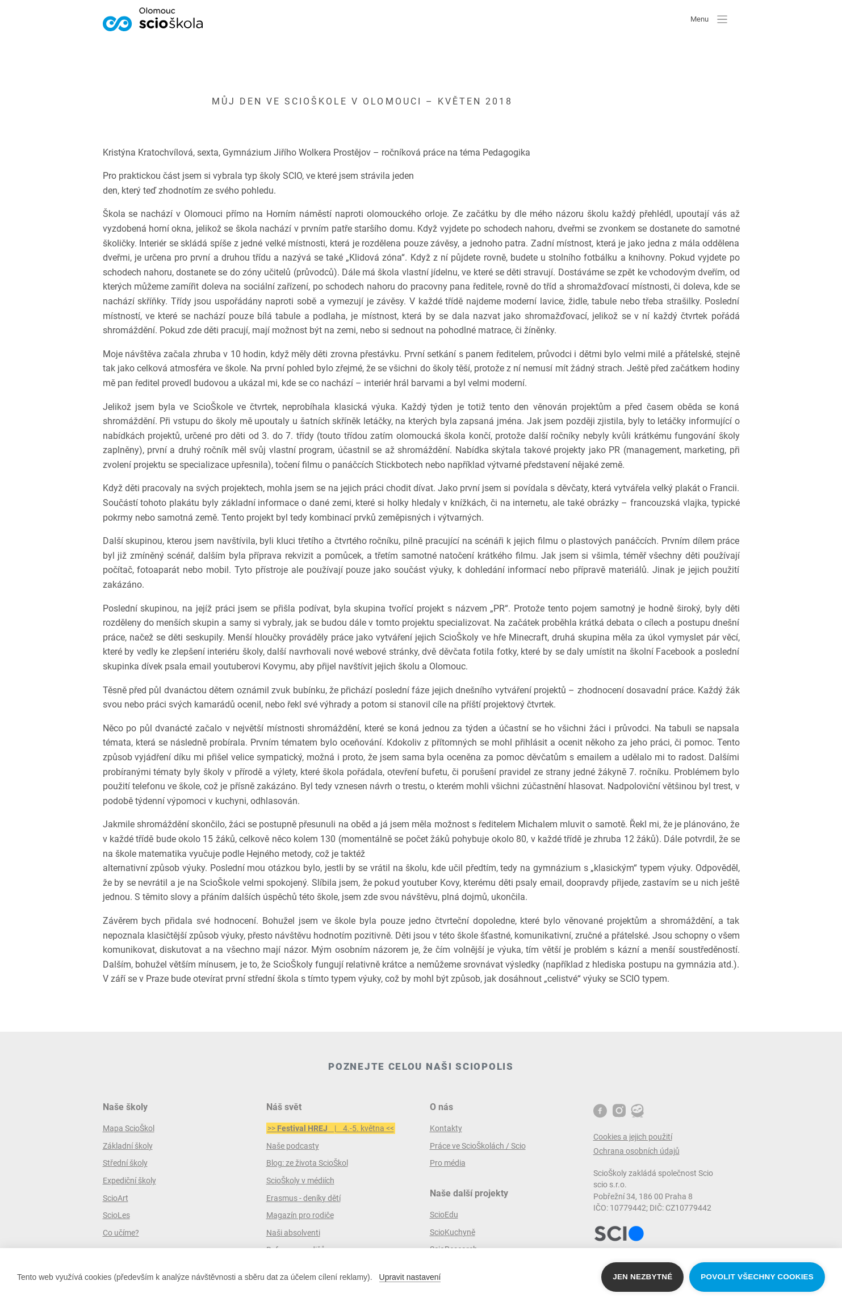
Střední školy (125, 1162)
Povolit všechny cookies (757, 1276)
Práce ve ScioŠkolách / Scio (478, 1145)
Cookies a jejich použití (632, 1136)
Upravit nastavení (410, 1277)
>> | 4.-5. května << (330, 1128)
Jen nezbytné (642, 1276)
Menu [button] (708, 18)
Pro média (448, 1162)
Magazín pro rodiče (300, 1215)
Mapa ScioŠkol (128, 1128)
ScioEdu (444, 1214)
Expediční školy (129, 1180)
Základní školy (128, 1145)
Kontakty (446, 1128)
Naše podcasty (292, 1145)
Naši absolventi (293, 1232)
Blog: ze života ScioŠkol (307, 1162)
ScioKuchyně (452, 1232)
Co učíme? (121, 1232)
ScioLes (116, 1215)
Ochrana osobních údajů (636, 1151)
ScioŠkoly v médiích (300, 1180)
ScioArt (115, 1198)
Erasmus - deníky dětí (303, 1198)
